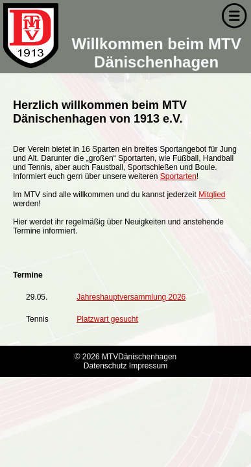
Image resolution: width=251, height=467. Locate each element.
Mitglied (211, 194)
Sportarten (178, 176)
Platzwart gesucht (107, 319)
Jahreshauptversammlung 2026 (131, 297)
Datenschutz (105, 365)
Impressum (148, 365)
